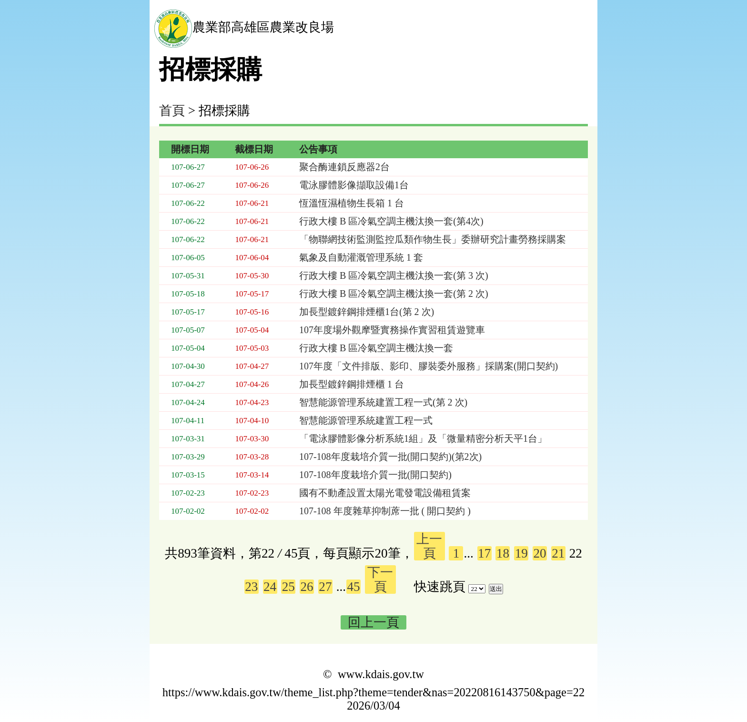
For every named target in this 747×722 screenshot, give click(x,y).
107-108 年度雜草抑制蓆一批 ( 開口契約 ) (385, 511)
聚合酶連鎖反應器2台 (344, 167)
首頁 (172, 110)
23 (251, 587)
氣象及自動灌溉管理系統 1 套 (361, 257)
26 (307, 587)
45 (353, 587)
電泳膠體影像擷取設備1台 (354, 185)
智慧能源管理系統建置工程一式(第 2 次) (383, 402)
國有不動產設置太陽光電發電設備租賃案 (385, 493)
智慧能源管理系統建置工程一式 (366, 420)
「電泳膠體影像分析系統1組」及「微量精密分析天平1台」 (423, 438)
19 (521, 553)
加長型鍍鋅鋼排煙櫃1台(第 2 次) (366, 311)
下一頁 (380, 579)
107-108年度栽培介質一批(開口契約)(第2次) (390, 456)
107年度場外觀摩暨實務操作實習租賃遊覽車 (392, 330)
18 (502, 553)
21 (558, 553)
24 (269, 587)
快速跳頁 (439, 587)
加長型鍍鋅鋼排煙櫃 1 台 (351, 384)
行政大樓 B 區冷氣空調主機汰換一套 (376, 348)
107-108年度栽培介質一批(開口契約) (375, 474)
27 (325, 587)
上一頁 (429, 546)
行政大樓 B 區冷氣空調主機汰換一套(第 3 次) (393, 275)
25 (288, 587)
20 (539, 553)
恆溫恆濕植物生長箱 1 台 (351, 203)
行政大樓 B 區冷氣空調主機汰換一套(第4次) (391, 221)
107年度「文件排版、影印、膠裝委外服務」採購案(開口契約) (428, 366)
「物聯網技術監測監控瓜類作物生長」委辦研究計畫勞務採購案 (432, 239)
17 (484, 553)
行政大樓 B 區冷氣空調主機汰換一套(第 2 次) (393, 293)
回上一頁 (373, 622)
